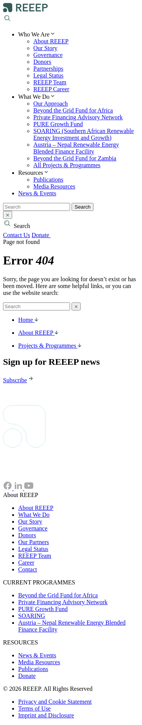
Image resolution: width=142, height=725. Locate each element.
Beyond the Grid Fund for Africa (73, 110)
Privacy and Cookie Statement (55, 701)
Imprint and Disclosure (46, 715)
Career (26, 562)
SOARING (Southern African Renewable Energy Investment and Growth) (83, 134)
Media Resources (54, 186)
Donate (45, 235)
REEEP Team (49, 82)
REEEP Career (51, 89)
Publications (48, 179)
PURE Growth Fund (58, 124)
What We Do (34, 514)
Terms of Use (34, 708)
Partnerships (48, 68)
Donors (42, 62)
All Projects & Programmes (66, 165)
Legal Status (48, 75)
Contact (27, 569)
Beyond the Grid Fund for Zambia (74, 158)
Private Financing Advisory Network (78, 117)
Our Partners (33, 542)
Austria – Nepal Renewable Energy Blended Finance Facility (76, 148)
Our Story (45, 48)
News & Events (37, 193)
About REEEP (51, 41)
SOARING (31, 616)
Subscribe (19, 380)
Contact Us (16, 235)
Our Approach (50, 103)
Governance (47, 55)
